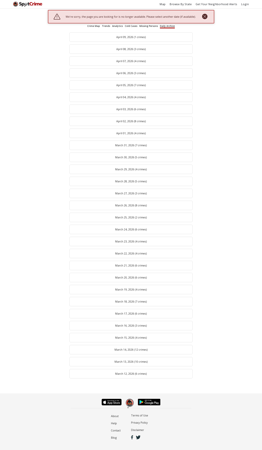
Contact (116, 430)
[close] (205, 17)
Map (163, 4)
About (115, 416)
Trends (106, 26)
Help (114, 423)
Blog (114, 437)
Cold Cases (131, 26)
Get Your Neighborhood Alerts (216, 4)
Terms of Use (139, 415)
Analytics (117, 26)
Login (245, 4)
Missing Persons (148, 26)
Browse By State (181, 4)
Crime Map (93, 26)
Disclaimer (137, 430)
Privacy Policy (139, 422)
